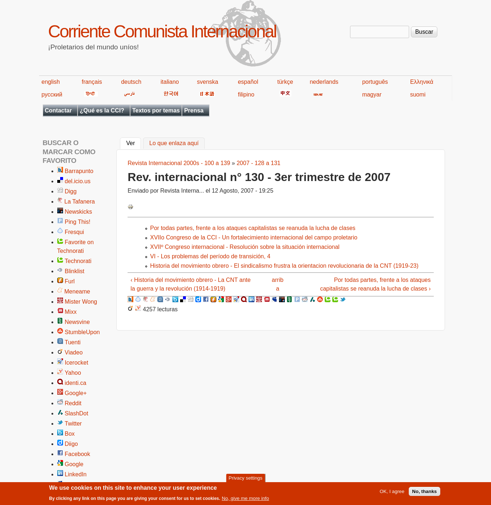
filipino (246, 94)
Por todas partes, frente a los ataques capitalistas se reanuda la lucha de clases (252, 228)
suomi (418, 94)
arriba (277, 284)
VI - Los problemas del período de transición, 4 (210, 256)
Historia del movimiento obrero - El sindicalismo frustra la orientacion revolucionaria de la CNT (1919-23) (284, 266)
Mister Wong (81, 302)
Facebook (77, 454)
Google (74, 464)
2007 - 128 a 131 (258, 163)
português (375, 82)
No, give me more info (245, 500)
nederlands (324, 82)
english (51, 82)
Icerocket (76, 363)
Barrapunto (79, 171)
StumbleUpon (82, 332)
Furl (70, 281)
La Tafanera (80, 201)
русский (52, 94)
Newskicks (78, 212)
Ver (133, 143)
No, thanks (424, 493)
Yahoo (73, 373)
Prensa (193, 110)
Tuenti (73, 342)
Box (70, 434)
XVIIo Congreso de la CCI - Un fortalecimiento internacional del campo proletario (253, 237)
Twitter (73, 423)
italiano (170, 82)
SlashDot (76, 413)
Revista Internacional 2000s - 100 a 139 (179, 163)
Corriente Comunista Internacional (162, 31)
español (248, 82)
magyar (371, 94)
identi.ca (76, 383)
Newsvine (77, 322)
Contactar (58, 110)
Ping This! (78, 222)
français (92, 82)
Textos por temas (156, 110)
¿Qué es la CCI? (102, 110)
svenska (208, 82)
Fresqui (74, 232)
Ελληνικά (421, 82)
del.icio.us (78, 181)
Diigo (71, 444)
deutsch (131, 82)
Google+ (76, 393)
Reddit (73, 403)
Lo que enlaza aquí (174, 143)
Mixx (71, 312)
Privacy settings (245, 479)
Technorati (78, 261)
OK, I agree (392, 493)
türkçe (285, 82)
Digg (71, 191)
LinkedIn (76, 474)
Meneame (77, 291)
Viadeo (74, 352)
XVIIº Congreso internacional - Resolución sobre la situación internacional (245, 247)
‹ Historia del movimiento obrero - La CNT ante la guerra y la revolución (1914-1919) (190, 284)
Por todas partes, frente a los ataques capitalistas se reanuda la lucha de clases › (375, 284)
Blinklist (74, 271)
